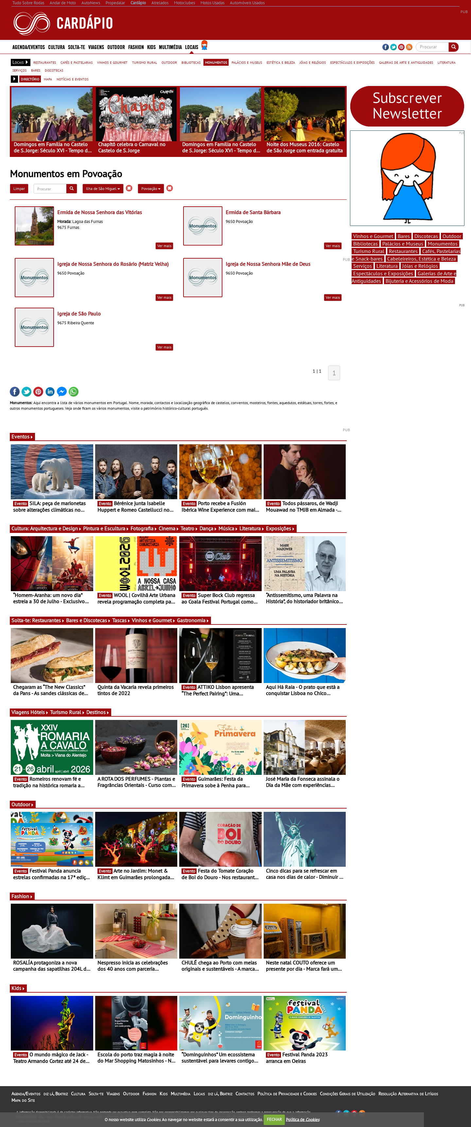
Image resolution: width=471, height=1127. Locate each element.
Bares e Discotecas (88, 620)
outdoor (169, 62)
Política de (302, 1119)
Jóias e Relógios (420, 266)
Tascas (121, 620)
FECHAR (274, 1119)
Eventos (22, 436)
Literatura (252, 528)
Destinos (98, 712)
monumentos (216, 62)
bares (35, 70)
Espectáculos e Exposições (383, 273)
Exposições (280, 528)
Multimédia (170, 46)
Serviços (362, 266)
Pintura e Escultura (106, 528)
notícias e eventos (72, 79)
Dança (208, 528)
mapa (48, 79)
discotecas (54, 70)
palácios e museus (247, 62)
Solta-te (76, 46)
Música (228, 528)
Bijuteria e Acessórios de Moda (419, 281)
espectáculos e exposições (352, 62)
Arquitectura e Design (56, 528)
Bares (404, 236)
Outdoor (116, 46)
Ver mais (164, 245)
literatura (447, 62)
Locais (191, 46)
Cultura (56, 46)
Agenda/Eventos (28, 46)
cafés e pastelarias (77, 62)
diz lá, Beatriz (56, 1094)
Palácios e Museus (402, 243)
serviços (19, 70)
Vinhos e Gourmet (154, 620)
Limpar (19, 188)
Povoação (151, 188)
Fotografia (144, 528)
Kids (151, 46)
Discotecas (426, 236)
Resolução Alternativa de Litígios (408, 1094)
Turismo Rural (67, 712)
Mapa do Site (23, 1100)
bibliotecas (191, 62)
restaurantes (44, 62)
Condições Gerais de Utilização (347, 1094)
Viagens (96, 46)
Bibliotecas (365, 243)
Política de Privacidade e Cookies (287, 1094)
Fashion (136, 46)
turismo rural (144, 62)
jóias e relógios (313, 62)
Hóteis (39, 712)
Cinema (169, 528)
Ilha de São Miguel (103, 188)
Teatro (189, 528)
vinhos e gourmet (112, 62)
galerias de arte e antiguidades (406, 62)
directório (30, 79)
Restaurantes (48, 620)
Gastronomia (193, 620)
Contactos (245, 1094)
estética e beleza (281, 62)
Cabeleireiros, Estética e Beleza (421, 258)
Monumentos (443, 243)
